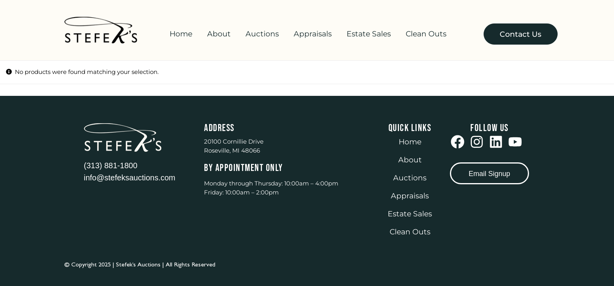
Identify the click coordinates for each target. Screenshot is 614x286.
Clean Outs (426, 33)
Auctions (262, 33)
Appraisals (313, 33)
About (219, 33)
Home (181, 33)
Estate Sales (369, 33)
